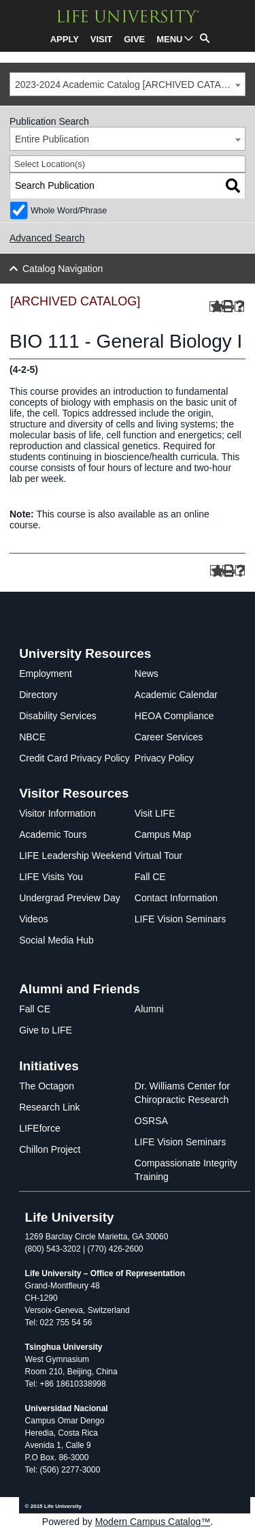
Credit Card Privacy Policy (74, 758)
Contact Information (176, 897)
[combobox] (127, 84)
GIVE (134, 39)
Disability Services (58, 715)
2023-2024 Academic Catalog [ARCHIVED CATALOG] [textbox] (129, 84)
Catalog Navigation (62, 268)
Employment (45, 673)
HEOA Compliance (174, 715)
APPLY (64, 39)
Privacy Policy (164, 758)
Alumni (149, 1008)
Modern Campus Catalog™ (153, 1521)
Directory (38, 694)
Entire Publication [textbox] (52, 139)
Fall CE (150, 876)
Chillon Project (49, 1149)
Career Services (169, 736)
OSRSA (151, 1120)
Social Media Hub (56, 940)
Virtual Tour (158, 855)
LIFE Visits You (51, 876)
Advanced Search (47, 237)
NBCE (32, 736)
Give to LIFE (45, 1030)
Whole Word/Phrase (69, 210)
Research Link (49, 1107)
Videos (33, 919)
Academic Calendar (176, 694)
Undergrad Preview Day (69, 897)
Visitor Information (57, 813)
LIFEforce (40, 1128)
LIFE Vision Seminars (180, 919)
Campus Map (163, 834)
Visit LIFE (155, 813)
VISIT (101, 39)
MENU (169, 39)
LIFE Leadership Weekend (75, 855)
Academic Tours (52, 834)
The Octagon (46, 1086)
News (146, 673)
